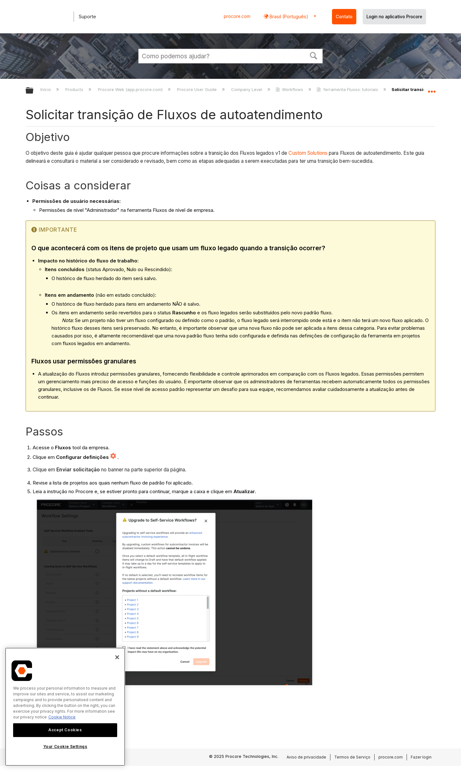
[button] (314, 55)
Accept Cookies (65, 729)
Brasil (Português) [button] (288, 16)
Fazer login (421, 757)
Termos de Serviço (352, 757)
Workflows (290, 89)
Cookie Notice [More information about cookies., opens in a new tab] (62, 717)
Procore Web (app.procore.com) (131, 89)
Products (75, 89)
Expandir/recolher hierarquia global (33, 90)
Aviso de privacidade (306, 757)
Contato (344, 16)
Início (46, 89)
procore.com (237, 16)
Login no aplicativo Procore (394, 16)
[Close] (117, 657)
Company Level (247, 89)
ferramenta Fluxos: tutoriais (348, 89)
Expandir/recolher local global (431, 89)
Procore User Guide (197, 89)
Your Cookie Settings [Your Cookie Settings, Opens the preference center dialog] (65, 746)
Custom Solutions (308, 153)
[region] (65, 707)
